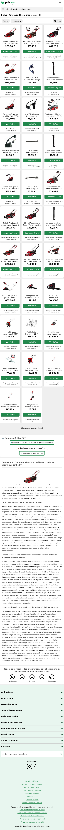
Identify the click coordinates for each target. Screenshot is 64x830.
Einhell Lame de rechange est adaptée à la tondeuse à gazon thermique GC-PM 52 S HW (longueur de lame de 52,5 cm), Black (54, 79)
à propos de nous (32, 793)
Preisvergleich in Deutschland (32, 819)
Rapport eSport (32, 800)
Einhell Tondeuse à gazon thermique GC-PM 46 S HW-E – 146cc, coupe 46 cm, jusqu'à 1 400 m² (10, 260)
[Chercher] (3, 9)
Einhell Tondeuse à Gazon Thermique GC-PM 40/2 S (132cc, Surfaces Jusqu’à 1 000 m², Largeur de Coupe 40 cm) (54, 188)
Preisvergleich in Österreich (32, 816)
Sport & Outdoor (9, 740)
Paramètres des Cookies (32, 803)
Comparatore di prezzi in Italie (32, 810)
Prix (6, 21)
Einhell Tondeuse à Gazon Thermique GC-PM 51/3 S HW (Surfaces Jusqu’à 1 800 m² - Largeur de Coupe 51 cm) (32, 224)
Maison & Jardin (9, 716)
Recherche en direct (32, 787)
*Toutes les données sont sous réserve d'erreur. (32, 826)
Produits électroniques (13, 728)
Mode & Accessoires (11, 722)
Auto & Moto (7, 698)
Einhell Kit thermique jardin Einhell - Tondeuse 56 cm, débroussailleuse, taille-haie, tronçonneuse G (54, 260)
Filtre (57, 21)
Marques (16, 21)
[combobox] (34, 9)
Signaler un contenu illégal (32, 428)
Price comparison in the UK (32, 822)
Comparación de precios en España (32, 813)
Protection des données (32, 784)
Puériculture (8, 734)
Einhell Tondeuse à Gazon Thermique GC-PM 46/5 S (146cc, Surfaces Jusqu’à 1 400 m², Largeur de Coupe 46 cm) (10, 43)
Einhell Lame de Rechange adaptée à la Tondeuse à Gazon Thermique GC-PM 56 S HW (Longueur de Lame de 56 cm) (54, 151)
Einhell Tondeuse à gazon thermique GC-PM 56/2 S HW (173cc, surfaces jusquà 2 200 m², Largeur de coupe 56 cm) (10, 224)
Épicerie (5, 746)
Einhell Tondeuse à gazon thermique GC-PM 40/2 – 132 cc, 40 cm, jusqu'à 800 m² (32, 260)
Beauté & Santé (9, 704)
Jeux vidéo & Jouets (11, 710)
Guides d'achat (32, 797)
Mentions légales (32, 781)
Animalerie (7, 692)
